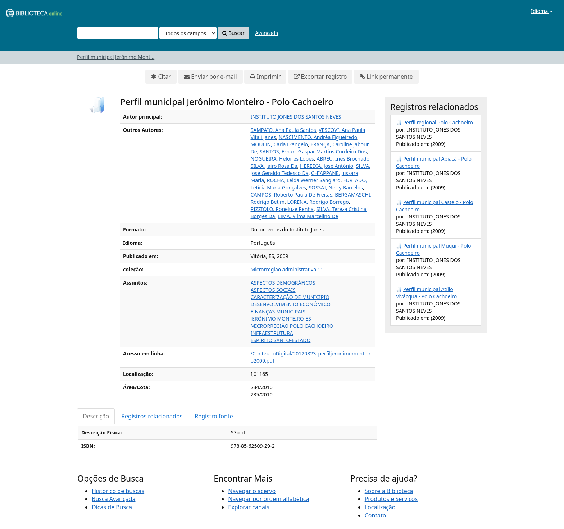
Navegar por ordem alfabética (268, 499)
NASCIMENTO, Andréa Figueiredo (318, 137)
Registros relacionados (151, 416)
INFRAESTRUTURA (272, 333)
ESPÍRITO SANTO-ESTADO (281, 340)
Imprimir (269, 76)
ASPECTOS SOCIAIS (273, 289)
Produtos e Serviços (391, 499)
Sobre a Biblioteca (389, 491)
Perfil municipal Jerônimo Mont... (115, 57)
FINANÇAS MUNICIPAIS (278, 311)
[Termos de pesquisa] (117, 33)
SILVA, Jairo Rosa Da (274, 165)
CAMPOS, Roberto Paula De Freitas (291, 194)
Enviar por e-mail (214, 76)
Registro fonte (214, 416)
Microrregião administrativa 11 (287, 269)
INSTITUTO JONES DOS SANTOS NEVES (296, 116)
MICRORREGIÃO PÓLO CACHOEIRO (292, 325)
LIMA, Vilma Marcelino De (308, 216)
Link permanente (390, 76)
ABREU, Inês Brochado (343, 158)
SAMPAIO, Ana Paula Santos (283, 129)
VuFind (23, 11)
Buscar (233, 32)
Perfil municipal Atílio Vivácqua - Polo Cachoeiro (426, 293)
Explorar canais (248, 507)
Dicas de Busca (112, 507)
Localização (380, 507)
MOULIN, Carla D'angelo (279, 144)
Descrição (96, 416)
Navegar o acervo (252, 491)
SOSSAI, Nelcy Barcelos (336, 187)
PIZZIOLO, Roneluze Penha (282, 209)
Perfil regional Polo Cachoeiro (438, 122)
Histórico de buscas (118, 491)
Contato (375, 515)
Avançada (266, 32)
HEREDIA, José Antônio (326, 165)
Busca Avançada (113, 499)
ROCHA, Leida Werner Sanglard (304, 180)
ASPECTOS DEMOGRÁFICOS (283, 282)
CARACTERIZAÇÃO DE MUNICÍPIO (290, 297)
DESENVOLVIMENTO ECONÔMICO (291, 304)
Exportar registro (324, 76)
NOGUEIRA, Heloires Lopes (282, 158)
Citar (164, 76)
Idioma (542, 11)
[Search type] (188, 33)
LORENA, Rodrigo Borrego (318, 201)
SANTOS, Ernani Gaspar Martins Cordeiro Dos (313, 151)
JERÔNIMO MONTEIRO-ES (281, 318)
